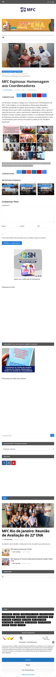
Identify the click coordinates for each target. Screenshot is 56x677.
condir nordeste (46, 614)
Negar (28, 665)
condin (16, 614)
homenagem (31, 617)
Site (38, 226)
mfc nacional (8, 622)
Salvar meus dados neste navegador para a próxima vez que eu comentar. (24, 238)
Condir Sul (21, 617)
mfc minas (26, 619)
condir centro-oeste (29, 614)
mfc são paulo (31, 622)
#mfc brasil (36, 163)
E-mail (22, 226)
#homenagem (18, 163)
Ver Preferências (28, 670)
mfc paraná (19, 622)
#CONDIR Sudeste (7, 163)
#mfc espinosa (45, 163)
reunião (6, 625)
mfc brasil (7, 619)
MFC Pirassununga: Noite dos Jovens (28, 187)
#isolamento (27, 163)
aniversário (7, 614)
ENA (4, 498)
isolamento (42, 617)
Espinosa (19, 71)
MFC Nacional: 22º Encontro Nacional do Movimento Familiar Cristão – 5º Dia (32, 560)
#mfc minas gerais (8, 165)
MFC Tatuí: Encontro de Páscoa (10, 187)
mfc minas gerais (39, 619)
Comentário (6, 205)
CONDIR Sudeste (8, 617)
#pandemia (18, 165)
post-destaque (44, 622)
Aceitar (28, 660)
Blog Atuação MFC (8, 71)
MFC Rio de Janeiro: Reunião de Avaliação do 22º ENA (26, 533)
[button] (53, 642)
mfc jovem (16, 619)
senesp (13, 625)
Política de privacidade (28, 674)
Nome (4, 226)
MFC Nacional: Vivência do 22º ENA (21, 549)
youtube (21, 625)
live (51, 617)
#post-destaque (27, 165)
